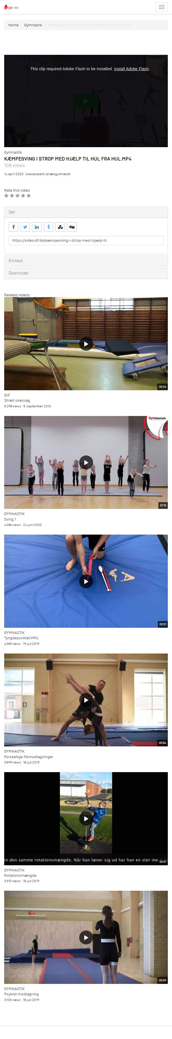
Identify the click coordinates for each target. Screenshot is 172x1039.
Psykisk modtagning (21, 994)
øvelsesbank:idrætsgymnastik (48, 174)
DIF (7, 395)
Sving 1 (10, 519)
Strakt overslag (17, 400)
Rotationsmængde (20, 875)
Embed (16, 261)
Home (13, 25)
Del (12, 212)
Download (18, 273)
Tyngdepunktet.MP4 (21, 638)
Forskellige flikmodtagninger (28, 757)
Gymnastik (33, 25)
